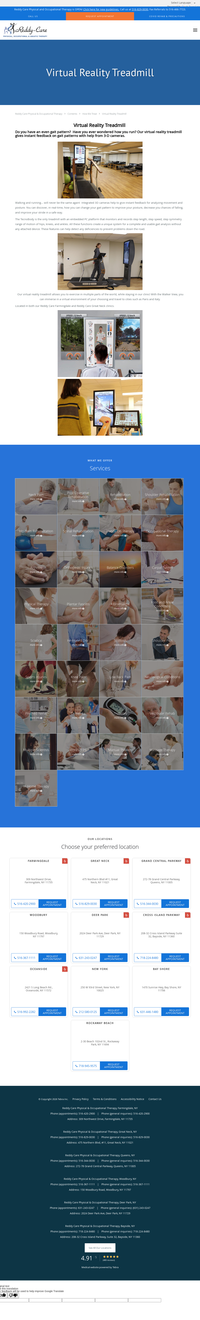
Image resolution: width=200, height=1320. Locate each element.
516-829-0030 (140, 9)
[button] (100, 16)
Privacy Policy (80, 1099)
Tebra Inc (63, 1099)
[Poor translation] (13, 1295)
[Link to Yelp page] (65, 861)
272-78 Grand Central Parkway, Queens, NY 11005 (161, 881)
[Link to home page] (24, 30)
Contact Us (155, 1099)
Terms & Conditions (105, 1099)
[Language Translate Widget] (184, 2)
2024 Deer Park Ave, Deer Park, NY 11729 (100, 935)
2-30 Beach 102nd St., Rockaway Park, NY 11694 (100, 1043)
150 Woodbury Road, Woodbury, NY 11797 (38, 935)
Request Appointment (52, 903)
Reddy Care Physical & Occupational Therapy (39, 113)
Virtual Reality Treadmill (114, 113)
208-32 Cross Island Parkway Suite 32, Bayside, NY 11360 (161, 935)
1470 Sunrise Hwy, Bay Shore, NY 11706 (161, 989)
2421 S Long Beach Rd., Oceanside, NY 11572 (39, 989)
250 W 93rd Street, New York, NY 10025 (100, 989)
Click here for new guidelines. (101, 9)
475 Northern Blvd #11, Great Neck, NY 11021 (100, 881)
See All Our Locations (100, 1247)
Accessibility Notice (132, 1099)
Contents (73, 113)
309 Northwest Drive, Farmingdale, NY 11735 (39, 881)
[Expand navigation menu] (195, 30)
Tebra (116, 1267)
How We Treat (89, 113)
